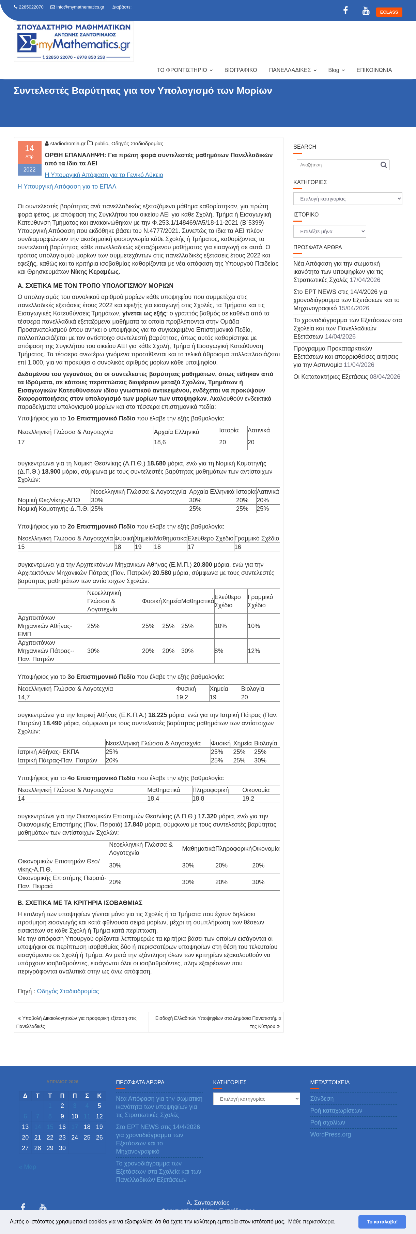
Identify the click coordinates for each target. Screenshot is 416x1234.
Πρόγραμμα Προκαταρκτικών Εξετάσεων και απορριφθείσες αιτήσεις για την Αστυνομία (345, 356)
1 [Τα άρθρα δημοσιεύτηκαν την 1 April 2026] (50, 1105)
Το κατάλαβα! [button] (382, 1221)
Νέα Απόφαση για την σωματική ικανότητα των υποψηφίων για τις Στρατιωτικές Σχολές (338, 271)
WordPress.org (330, 1134)
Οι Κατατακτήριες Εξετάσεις (330, 376)
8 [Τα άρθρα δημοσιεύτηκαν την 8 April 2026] (50, 1116)
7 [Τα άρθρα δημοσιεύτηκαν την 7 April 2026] (37, 1116)
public (101, 143)
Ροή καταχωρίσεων (336, 1110)
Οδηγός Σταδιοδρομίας (137, 143)
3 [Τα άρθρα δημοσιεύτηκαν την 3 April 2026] (74, 1105)
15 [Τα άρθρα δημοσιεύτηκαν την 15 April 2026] (50, 1127)
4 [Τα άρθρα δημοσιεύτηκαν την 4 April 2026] (87, 1105)
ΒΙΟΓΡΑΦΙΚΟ (241, 70)
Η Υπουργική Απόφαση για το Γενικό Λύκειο (104, 175)
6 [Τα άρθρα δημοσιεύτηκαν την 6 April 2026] (25, 1116)
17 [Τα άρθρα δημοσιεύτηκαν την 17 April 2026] (74, 1127)
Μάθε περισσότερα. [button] (312, 1221)
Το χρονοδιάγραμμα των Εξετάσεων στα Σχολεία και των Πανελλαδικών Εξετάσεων (347, 328)
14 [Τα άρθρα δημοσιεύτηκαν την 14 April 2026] (37, 1127)
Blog (333, 70)
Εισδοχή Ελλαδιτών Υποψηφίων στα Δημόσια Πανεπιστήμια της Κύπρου (218, 1022)
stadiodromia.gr (65, 143)
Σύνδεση (322, 1098)
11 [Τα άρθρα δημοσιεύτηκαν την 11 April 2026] (87, 1116)
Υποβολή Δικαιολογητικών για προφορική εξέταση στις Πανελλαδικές (76, 1022)
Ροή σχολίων (327, 1122)
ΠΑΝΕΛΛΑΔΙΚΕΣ (290, 70)
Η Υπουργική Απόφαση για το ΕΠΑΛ (67, 186)
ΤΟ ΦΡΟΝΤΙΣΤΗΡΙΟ (182, 70)
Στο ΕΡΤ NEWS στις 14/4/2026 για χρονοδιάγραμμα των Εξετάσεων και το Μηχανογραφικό (346, 300)
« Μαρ (27, 1166)
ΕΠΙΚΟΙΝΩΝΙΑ (374, 70)
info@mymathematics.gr (77, 7)
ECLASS (389, 12)
